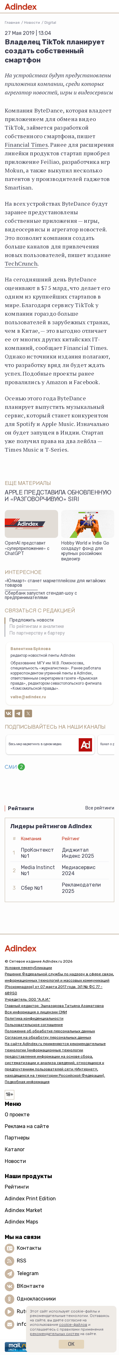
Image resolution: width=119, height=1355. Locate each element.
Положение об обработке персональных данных (50, 1031)
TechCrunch (21, 263)
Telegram (28, 1273)
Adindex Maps (21, 1222)
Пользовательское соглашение (34, 1025)
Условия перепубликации (28, 967)
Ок (71, 1344)
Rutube (25, 1311)
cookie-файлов (73, 1324)
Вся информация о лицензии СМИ (36, 1012)
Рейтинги (17, 1187)
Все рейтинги (99, 808)
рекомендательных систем (54, 1334)
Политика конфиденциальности (34, 1018)
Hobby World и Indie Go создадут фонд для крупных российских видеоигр (85, 551)
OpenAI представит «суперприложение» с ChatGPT (27, 548)
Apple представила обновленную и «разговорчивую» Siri (58, 496)
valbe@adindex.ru (28, 697)
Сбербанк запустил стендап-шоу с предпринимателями (41, 596)
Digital (50, 22)
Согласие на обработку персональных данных (48, 1037)
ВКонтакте (30, 1286)
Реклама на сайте (27, 1126)
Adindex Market (23, 1210)
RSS (21, 1261)
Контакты (29, 1248)
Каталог (15, 1149)
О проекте (17, 1115)
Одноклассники (36, 1299)
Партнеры (17, 1138)
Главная (12, 22)
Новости (32, 22)
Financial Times (26, 144)
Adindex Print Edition (30, 1199)
